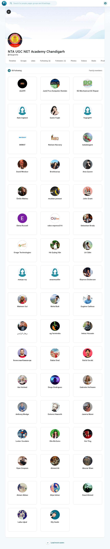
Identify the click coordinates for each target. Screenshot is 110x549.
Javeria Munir (88, 414)
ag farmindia (55, 333)
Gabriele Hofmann (88, 387)
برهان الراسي (22, 333)
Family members (95, 71)
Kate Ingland (22, 118)
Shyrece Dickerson (88, 279)
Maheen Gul (22, 306)
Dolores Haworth (55, 414)
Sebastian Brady (88, 226)
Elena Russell (22, 226)
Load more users (55, 542)
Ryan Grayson (22, 468)
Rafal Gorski (87, 360)
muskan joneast (55, 199)
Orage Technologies (22, 252)
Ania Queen (88, 172)
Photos (73, 61)
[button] (33, 3)
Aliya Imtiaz (55, 495)
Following (45, 61)
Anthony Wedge (22, 414)
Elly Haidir (55, 522)
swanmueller (55, 279)
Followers (60, 61)
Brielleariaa (55, 172)
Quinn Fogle (55, 118)
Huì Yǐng (87, 441)
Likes (33, 61)
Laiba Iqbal (22, 522)
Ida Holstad (22, 387)
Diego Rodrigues (55, 387)
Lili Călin (87, 252)
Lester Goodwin (22, 441)
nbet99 (22, 91)
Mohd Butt (55, 306)
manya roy (22, 279)
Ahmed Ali (55, 468)
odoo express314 (55, 226)
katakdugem (87, 145)
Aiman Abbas (22, 495)
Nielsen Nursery (55, 145)
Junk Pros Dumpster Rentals (55, 91)
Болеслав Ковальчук (22, 360)
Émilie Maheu (22, 199)
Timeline (12, 61)
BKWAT (22, 145)
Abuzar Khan (87, 468)
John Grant (87, 199)
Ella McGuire (55, 441)
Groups (23, 61)
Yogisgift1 (87, 118)
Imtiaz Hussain (87, 333)
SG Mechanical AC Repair (88, 91)
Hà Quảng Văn (55, 252)
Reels (94, 61)
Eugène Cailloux (87, 306)
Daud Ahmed (87, 495)
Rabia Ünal (55, 360)
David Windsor (22, 172)
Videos (84, 61)
